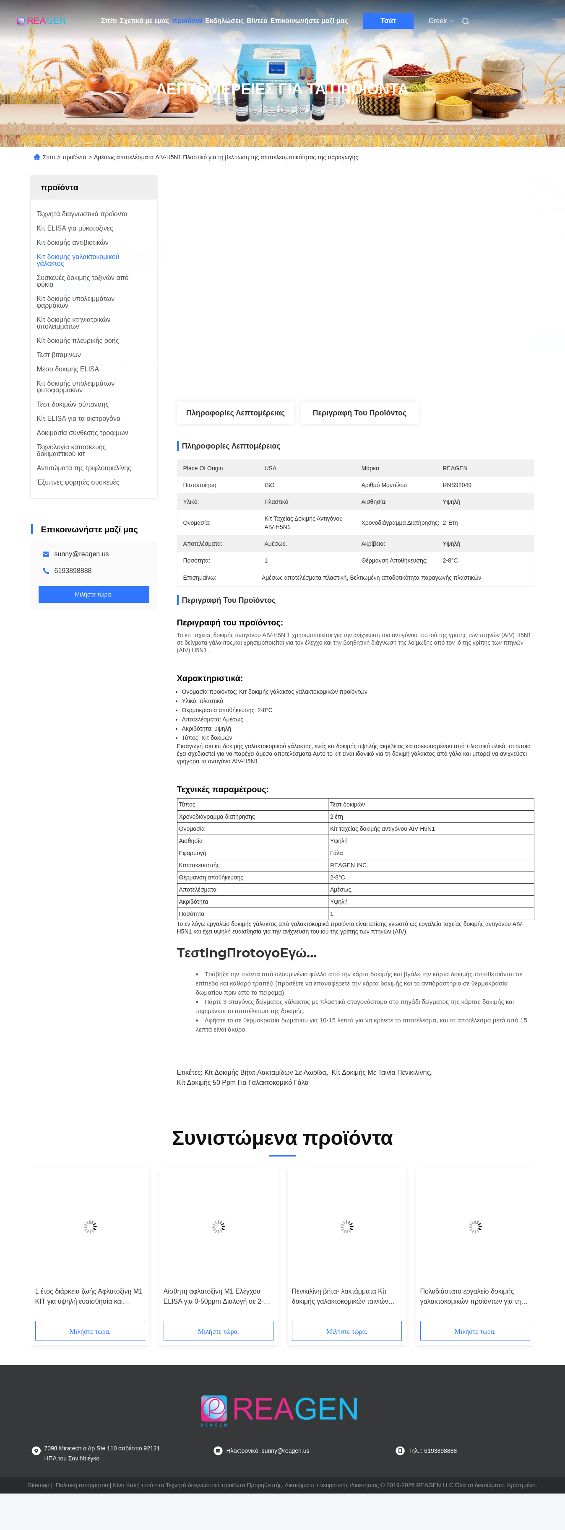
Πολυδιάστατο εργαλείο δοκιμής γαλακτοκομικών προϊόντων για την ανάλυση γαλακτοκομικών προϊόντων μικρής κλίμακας (475, 1297)
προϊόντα (187, 20)
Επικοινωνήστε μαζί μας (309, 20)
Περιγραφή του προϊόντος (360, 413)
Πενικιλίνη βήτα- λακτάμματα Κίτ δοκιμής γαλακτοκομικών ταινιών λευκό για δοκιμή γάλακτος (340, 1297)
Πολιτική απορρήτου (82, 1485)
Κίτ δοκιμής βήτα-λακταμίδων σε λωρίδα (265, 1072)
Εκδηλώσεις (224, 20)
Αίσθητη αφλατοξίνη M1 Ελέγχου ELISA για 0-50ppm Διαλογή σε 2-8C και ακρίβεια (218, 1297)
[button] (49, 1247)
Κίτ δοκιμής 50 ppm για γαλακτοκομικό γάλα (243, 1082)
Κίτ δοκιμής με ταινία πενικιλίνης (381, 1072)
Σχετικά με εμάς (144, 20)
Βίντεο (257, 20)
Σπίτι (109, 20)
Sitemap (38, 1485)
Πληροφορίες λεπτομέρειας (235, 413)
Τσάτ (388, 20)
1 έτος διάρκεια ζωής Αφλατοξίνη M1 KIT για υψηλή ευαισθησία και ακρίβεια (89, 1297)
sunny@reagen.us (82, 554)
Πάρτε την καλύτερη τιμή (400, 341)
